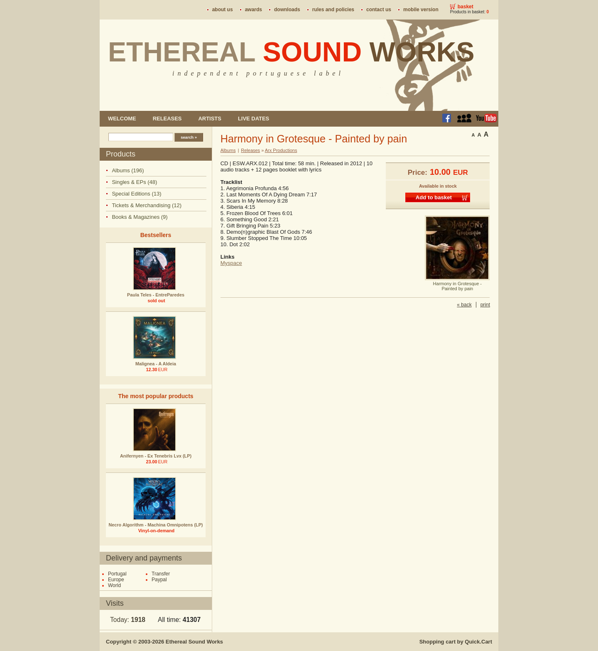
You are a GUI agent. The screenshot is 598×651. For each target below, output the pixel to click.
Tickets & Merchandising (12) (146, 205)
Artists (209, 118)
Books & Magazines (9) (139, 217)
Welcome (122, 118)
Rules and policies (333, 9)
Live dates (253, 118)
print (485, 305)
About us (222, 9)
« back (464, 305)
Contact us (378, 9)
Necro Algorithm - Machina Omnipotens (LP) (156, 524)
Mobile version (421, 9)
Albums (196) (128, 170)
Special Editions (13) (136, 194)
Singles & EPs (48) (134, 182)
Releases (167, 118)
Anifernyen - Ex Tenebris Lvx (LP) (155, 455)
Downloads (287, 9)
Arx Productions (281, 150)
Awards (253, 9)
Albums (228, 150)
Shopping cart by (455, 642)
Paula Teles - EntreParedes (155, 294)
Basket (465, 7)
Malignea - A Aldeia (155, 363)
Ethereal (291, 52)
